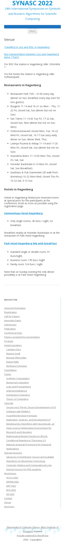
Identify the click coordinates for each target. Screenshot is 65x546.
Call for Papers (12, 316)
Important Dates (12, 320)
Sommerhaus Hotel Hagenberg (23, 213)
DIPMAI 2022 (12, 481)
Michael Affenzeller (16, 357)
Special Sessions (13, 452)
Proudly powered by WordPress (32, 535)
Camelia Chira (13, 349)
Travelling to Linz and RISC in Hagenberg (27, 47)
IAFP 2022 (11, 485)
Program (8, 341)
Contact (8, 498)
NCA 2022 (11, 490)
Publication (10, 328)
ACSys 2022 (12, 477)
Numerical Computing (17, 382)
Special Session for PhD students (23, 469)
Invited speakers (13, 345)
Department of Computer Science (23, 527)
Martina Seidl (13, 353)
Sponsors (9, 506)
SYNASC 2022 (32, 3)
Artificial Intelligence (16, 390)
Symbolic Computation (18, 378)
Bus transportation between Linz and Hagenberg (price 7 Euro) (31, 56)
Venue (7, 502)
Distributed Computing (18, 394)
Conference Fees (13, 332)
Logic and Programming (18, 386)
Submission (10, 324)
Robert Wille (12, 361)
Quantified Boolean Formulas (21, 415)
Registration (10, 312)
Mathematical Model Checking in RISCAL (27, 436)
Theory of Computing (17, 399)
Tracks (7, 374)
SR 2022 (10, 494)
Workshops (10, 473)
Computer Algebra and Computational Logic (29, 465)
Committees (10, 370)
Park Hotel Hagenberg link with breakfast (30, 243)
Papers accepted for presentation (22, 337)
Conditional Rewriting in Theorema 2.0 (26, 440)
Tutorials (8, 403)
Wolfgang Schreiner (16, 366)
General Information (15, 308)
